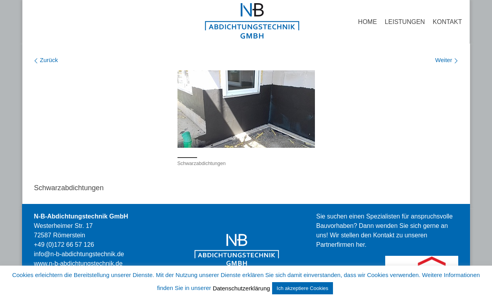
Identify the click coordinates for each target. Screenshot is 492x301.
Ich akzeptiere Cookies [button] (303, 288)
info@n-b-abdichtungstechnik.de (79, 254)
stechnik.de (78, 263)
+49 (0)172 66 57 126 (64, 244)
